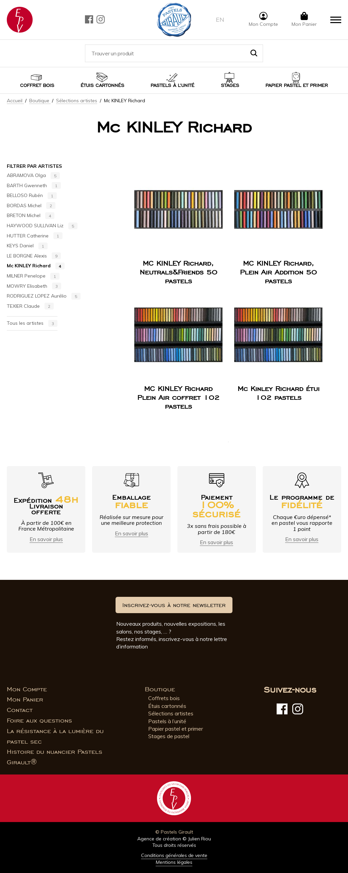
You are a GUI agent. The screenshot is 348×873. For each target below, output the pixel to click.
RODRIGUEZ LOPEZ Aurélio (44, 296)
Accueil (15, 100)
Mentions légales (174, 862)
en (220, 19)
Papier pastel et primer (175, 728)
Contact (20, 710)
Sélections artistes (76, 100)
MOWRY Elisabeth (34, 286)
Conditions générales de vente (174, 855)
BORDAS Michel (31, 205)
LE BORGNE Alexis (34, 256)
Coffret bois (37, 85)
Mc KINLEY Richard (36, 266)
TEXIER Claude (30, 306)
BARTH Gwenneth (34, 185)
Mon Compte (27, 689)
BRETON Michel (30, 215)
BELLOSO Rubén (32, 195)
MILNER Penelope (33, 276)
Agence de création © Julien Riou (174, 839)
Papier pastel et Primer (296, 85)
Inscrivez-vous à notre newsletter (174, 605)
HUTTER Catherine (35, 236)
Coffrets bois (164, 698)
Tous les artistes (32, 323)
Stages (230, 85)
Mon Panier (25, 699)
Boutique (40, 100)
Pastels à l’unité (172, 85)
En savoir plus (46, 539)
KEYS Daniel (27, 246)
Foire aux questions (39, 720)
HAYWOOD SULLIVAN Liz (42, 225)
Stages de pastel (168, 736)
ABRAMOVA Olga (33, 175)
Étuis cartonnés (102, 85)
